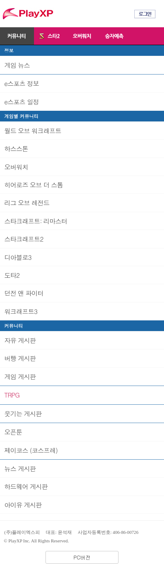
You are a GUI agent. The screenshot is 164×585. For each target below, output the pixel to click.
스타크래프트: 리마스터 (35, 220)
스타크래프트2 (23, 238)
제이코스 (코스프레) (30, 450)
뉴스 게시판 (20, 468)
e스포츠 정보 (21, 83)
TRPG (12, 394)
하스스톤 (16, 148)
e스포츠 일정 (21, 101)
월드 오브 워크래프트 (32, 130)
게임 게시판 (20, 376)
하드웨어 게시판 (26, 486)
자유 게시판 (20, 340)
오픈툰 (13, 431)
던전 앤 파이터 (23, 292)
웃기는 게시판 (23, 413)
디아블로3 (17, 257)
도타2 (12, 275)
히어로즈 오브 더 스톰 (33, 184)
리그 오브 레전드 (26, 202)
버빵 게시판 (20, 358)
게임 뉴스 (17, 65)
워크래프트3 (20, 311)
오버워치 (16, 166)
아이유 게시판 (23, 504)
